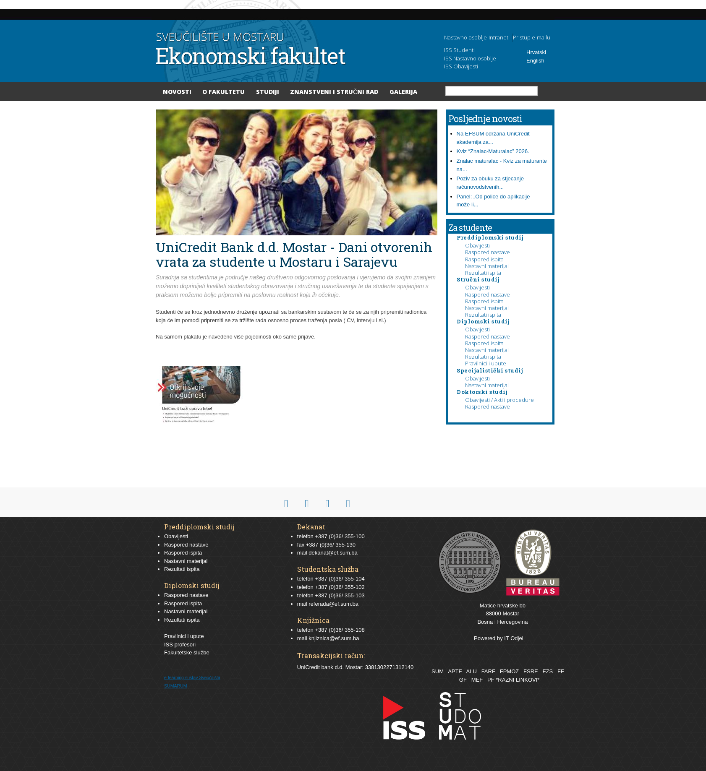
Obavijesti (477, 245)
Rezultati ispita (483, 272)
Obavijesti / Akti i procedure (499, 400)
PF (490, 680)
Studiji (267, 92)
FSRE (530, 671)
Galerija (403, 92)
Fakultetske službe (186, 652)
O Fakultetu (223, 92)
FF (560, 671)
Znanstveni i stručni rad (334, 92)
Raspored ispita (484, 259)
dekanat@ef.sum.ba (333, 553)
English (535, 60)
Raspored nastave (487, 252)
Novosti (177, 92)
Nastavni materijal (487, 266)
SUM (437, 671)
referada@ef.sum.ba (333, 604)
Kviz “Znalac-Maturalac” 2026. (493, 151)
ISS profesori (180, 644)
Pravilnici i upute (485, 363)
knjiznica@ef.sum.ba (334, 638)
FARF (488, 671)
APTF (455, 671)
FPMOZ (509, 671)
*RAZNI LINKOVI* (517, 680)
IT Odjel (513, 638)
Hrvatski (536, 52)
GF (463, 680)
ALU (471, 671)
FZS (548, 671)
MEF (477, 680)
